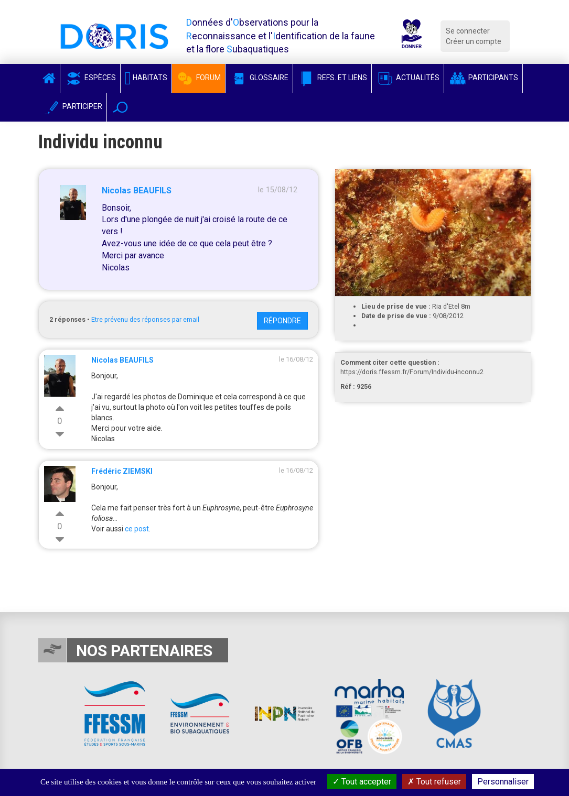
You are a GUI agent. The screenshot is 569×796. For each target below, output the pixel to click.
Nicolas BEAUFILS (136, 190)
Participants (483, 77)
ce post (137, 529)
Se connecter (468, 31)
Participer (72, 106)
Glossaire (259, 77)
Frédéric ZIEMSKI (122, 471)
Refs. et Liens (332, 77)
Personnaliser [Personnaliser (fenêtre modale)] (503, 782)
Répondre (282, 321)
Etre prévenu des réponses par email (145, 319)
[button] (120, 107)
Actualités (407, 77)
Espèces (90, 77)
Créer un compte (473, 41)
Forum (198, 77)
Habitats (146, 77)
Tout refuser (434, 782)
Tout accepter (361, 782)
